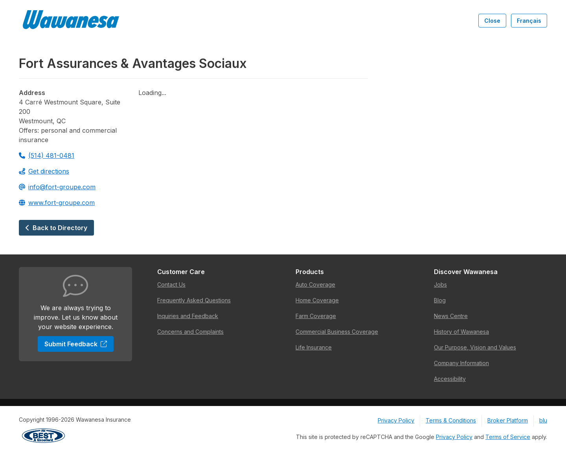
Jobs (440, 284)
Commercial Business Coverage (337, 331)
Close (492, 20)
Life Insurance (314, 347)
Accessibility (450, 378)
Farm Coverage (316, 316)
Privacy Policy (396, 420)
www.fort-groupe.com (57, 203)
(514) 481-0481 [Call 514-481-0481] (46, 155)
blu (543, 420)
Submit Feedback (75, 344)
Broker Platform (507, 420)
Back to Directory (56, 228)
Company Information (461, 363)
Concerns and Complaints (190, 331)
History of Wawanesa (461, 331)
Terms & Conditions (451, 420)
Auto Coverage (315, 284)
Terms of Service (507, 436)
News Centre (451, 316)
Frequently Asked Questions (194, 300)
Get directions (44, 171)
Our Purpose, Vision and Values (475, 347)
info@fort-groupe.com (57, 187)
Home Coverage (317, 300)
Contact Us (171, 284)
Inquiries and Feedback (187, 316)
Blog (440, 300)
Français (529, 20)
